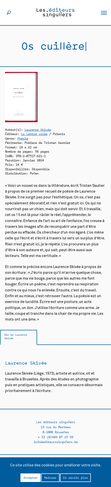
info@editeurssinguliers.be (56, 442)
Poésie (22, 138)
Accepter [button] (30, 477)
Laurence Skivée (37, 129)
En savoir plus (75, 477)
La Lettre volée (34, 134)
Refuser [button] (50, 477)
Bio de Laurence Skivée (15, 336)
